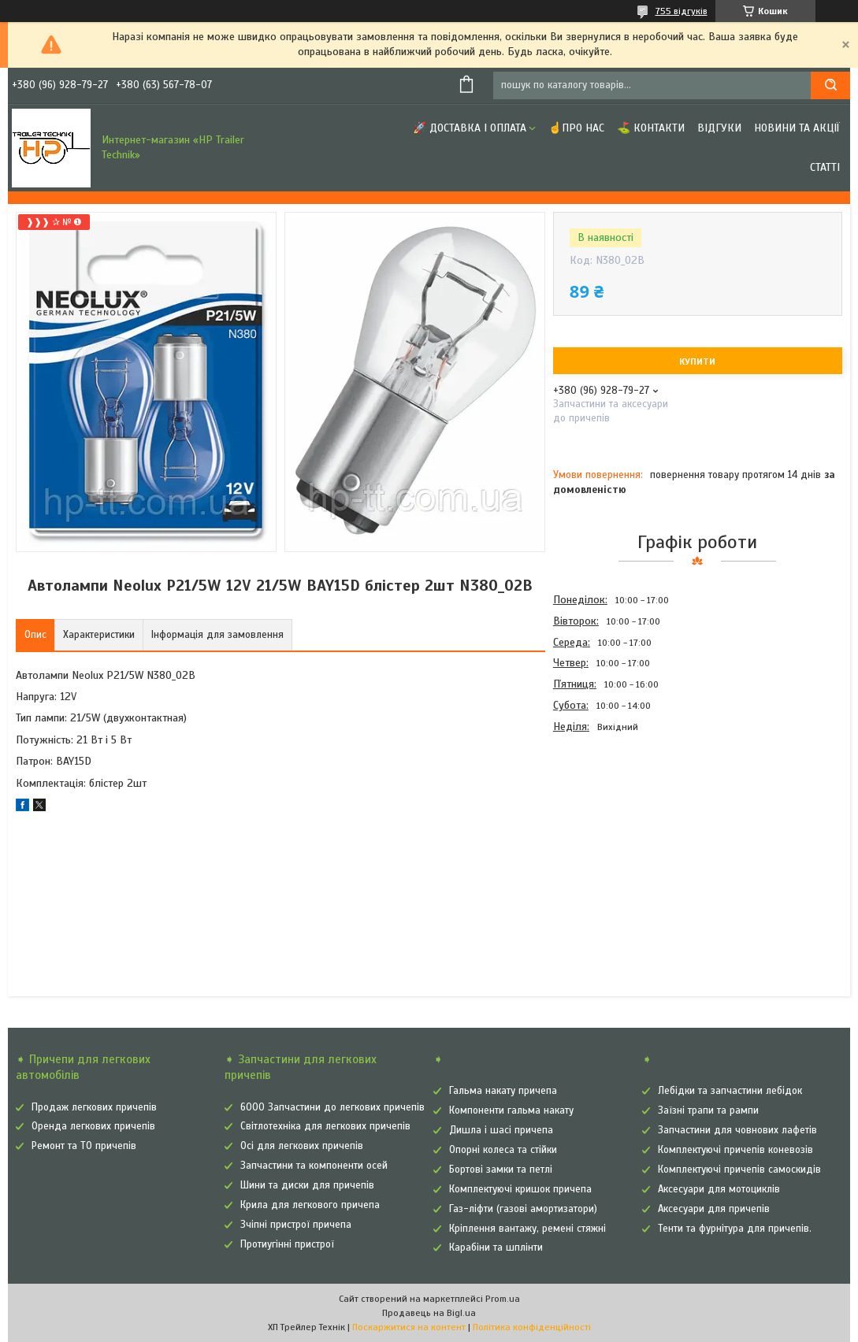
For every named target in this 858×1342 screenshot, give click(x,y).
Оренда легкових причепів (93, 1126)
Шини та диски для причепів (307, 1185)
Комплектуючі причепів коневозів (735, 1150)
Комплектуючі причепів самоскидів (739, 1169)
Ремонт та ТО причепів (84, 1146)
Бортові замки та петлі (500, 1169)
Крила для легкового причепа (310, 1205)
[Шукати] (830, 85)
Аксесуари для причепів (714, 1209)
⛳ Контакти (651, 128)
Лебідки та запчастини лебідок (730, 1090)
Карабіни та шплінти (496, 1247)
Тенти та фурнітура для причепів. (735, 1228)
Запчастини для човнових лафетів (737, 1130)
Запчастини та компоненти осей (314, 1165)
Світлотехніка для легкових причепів (325, 1126)
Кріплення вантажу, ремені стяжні (527, 1228)
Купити (697, 361)
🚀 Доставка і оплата (469, 128)
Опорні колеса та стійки (503, 1150)
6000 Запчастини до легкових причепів (332, 1107)
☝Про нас (576, 128)
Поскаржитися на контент (409, 1327)
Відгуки (719, 128)
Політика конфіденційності (532, 1327)
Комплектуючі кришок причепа (520, 1189)
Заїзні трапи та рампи (708, 1110)
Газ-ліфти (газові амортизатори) (523, 1209)
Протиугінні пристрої (287, 1244)
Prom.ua (502, 1298)
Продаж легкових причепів (94, 1107)
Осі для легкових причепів (301, 1146)
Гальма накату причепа (503, 1090)
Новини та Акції (797, 128)
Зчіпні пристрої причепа (295, 1224)
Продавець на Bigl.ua (429, 1312)
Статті (825, 167)
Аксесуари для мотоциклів (719, 1189)
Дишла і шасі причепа (501, 1130)
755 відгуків (682, 11)
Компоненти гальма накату (511, 1110)
